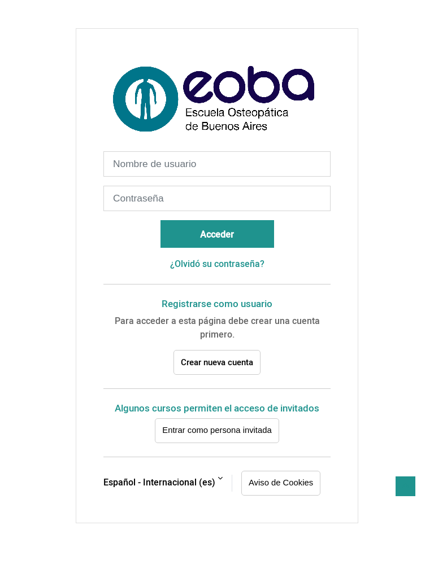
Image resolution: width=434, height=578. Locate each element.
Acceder (217, 234)
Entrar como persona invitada (216, 430)
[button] (405, 486)
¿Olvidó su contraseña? (217, 263)
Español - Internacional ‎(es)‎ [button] (159, 482)
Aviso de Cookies (281, 482)
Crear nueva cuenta (217, 361)
